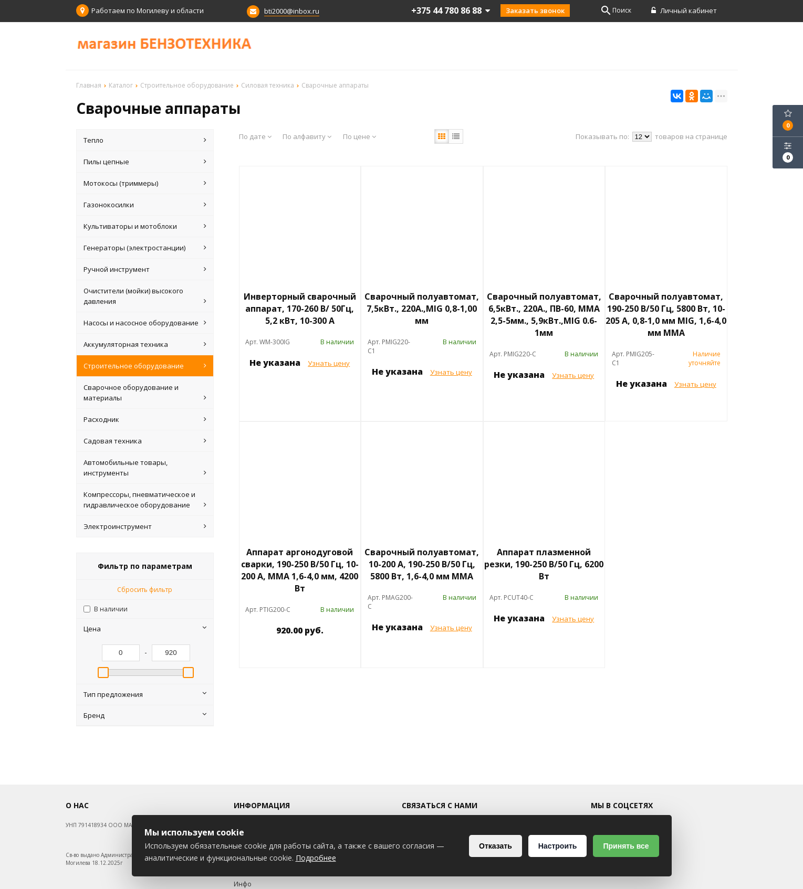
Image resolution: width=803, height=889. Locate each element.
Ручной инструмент (145, 269)
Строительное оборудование (145, 366)
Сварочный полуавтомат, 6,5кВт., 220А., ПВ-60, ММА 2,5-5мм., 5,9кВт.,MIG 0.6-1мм (544, 314)
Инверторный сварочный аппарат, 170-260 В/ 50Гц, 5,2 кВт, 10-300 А (300, 308)
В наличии (111, 609)
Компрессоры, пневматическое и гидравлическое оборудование (145, 500)
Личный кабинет (684, 10)
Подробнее (316, 858)
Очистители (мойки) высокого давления (145, 296)
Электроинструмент (145, 526)
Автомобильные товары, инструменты (145, 468)
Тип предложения (145, 694)
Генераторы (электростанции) (145, 247)
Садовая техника (145, 441)
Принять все (626, 846)
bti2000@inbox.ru (291, 11)
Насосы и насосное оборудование (145, 323)
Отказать (495, 846)
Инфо (243, 884)
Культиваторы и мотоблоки (145, 226)
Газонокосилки (145, 204)
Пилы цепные (145, 161)
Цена (145, 628)
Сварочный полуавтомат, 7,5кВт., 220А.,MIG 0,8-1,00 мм (421, 308)
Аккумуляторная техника (145, 344)
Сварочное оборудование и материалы (145, 393)
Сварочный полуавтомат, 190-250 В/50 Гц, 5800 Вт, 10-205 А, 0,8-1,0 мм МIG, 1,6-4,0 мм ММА (666, 314)
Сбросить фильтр (144, 589)
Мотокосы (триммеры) (145, 183)
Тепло (145, 140)
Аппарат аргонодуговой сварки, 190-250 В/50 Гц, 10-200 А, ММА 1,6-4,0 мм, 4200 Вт (300, 570)
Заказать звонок (535, 10)
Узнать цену (329, 363)
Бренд (145, 715)
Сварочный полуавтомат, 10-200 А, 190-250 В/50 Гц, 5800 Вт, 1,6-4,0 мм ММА (421, 564)
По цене (359, 136)
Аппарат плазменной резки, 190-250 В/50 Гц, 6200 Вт (543, 564)
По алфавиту (307, 136)
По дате (255, 136)
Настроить (557, 846)
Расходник (145, 419)
